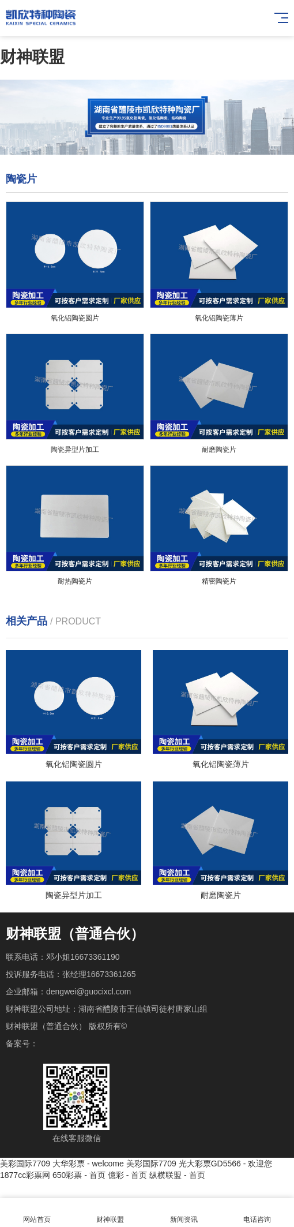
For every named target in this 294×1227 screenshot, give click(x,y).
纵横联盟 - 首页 (177, 1175)
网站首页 (37, 1213)
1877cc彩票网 (25, 1175)
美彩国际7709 (25, 1163)
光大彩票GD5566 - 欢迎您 (226, 1163)
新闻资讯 (184, 1213)
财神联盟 (32, 57)
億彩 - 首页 (127, 1175)
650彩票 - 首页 (78, 1175)
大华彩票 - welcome (88, 1163)
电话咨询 (258, 1213)
